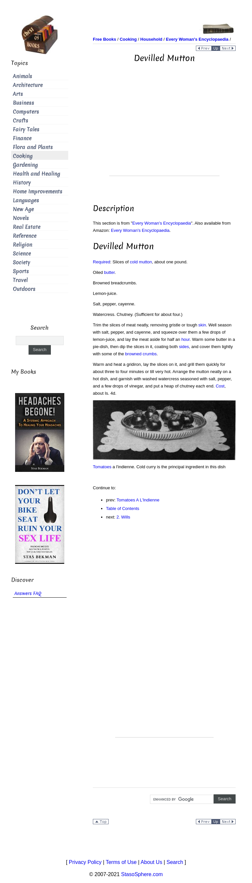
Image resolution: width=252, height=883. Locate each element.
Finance (22, 138)
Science (22, 253)
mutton (145, 261)
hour (185, 339)
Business (23, 102)
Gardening (25, 165)
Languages (26, 200)
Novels (21, 218)
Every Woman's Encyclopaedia (161, 223)
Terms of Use (121, 862)
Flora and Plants (33, 147)
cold (134, 261)
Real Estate (26, 227)
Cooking (22, 156)
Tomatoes (102, 466)
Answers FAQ (27, 593)
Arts (18, 94)
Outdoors (24, 289)
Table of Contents (122, 508)
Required (101, 261)
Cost (220, 386)
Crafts (20, 120)
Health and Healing (36, 173)
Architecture (28, 85)
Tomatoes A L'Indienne (137, 499)
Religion (22, 244)
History (22, 182)
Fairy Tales (26, 129)
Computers (26, 111)
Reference (24, 235)
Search (174, 862)
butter (109, 272)
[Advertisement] (164, 130)
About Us (151, 862)
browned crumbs (141, 353)
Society (21, 262)
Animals (22, 76)
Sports (21, 271)
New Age (23, 209)
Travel (20, 280)
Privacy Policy (85, 862)
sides (184, 346)
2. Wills (123, 517)
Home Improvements (37, 191)
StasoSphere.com (142, 874)
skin (202, 324)
